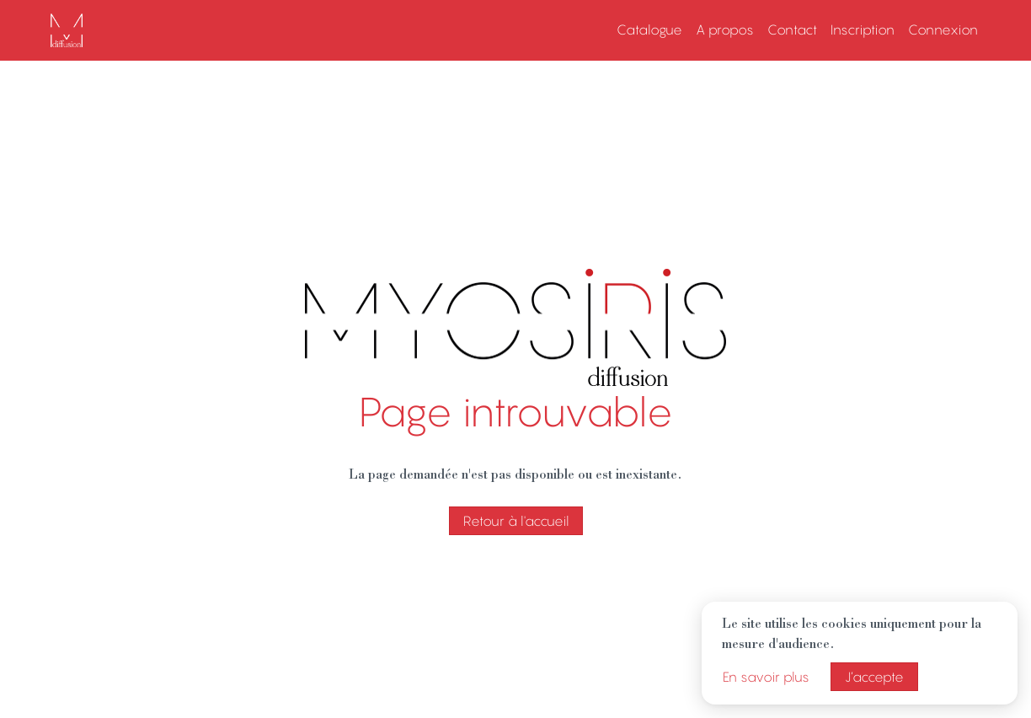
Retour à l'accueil (516, 520)
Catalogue (649, 29)
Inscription (863, 29)
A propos (725, 29)
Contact (792, 29)
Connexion (943, 29)
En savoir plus (766, 676)
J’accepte (874, 676)
